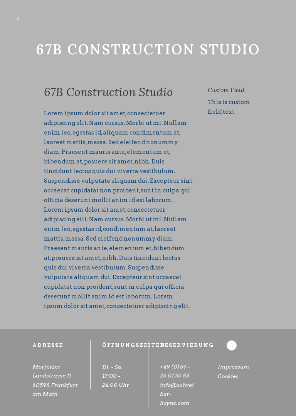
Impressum (233, 367)
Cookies (235, 377)
